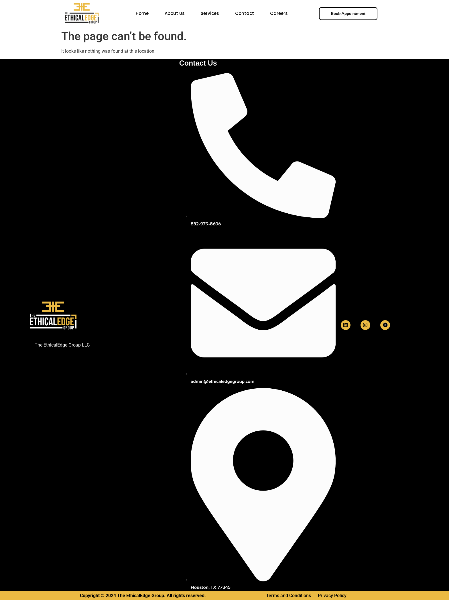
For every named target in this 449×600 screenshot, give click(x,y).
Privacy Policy (332, 595)
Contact (244, 13)
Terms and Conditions (289, 595)
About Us (175, 13)
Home (142, 13)
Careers (279, 13)
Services (210, 13)
